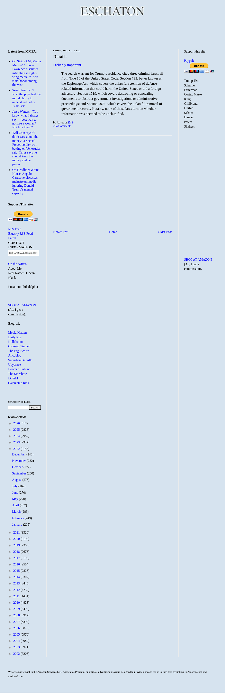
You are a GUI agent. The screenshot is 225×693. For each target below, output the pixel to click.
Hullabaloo (15, 341)
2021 (17, 532)
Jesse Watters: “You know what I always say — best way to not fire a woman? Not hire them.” (25, 119)
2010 (17, 602)
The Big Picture (18, 351)
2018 (17, 551)
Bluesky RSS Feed (20, 233)
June (15, 492)
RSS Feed (14, 229)
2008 (17, 615)
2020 (17, 538)
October (18, 467)
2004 (17, 641)
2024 (17, 436)
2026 (17, 423)
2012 (17, 590)
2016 (17, 564)
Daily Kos (14, 337)
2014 (17, 577)
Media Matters (17, 332)
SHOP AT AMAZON (22, 305)
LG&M (13, 378)
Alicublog (14, 355)
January (17, 524)
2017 (17, 558)
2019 (17, 545)
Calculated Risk (18, 383)
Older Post (165, 232)
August (17, 479)
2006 (17, 628)
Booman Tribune (19, 369)
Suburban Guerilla (20, 360)
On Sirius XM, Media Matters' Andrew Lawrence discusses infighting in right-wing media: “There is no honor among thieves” (26, 72)
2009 (17, 609)
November (19, 460)
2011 (16, 596)
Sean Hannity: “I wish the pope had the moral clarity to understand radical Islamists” (26, 98)
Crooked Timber (19, 346)
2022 (17, 449)
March (16, 511)
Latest (12, 238)
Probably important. (67, 65)
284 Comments (62, 126)
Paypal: (189, 60)
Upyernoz (14, 364)
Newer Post (60, 232)
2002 (17, 653)
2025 (17, 429)
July (15, 486)
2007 (17, 621)
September (19, 473)
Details (59, 56)
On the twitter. (17, 264)
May (15, 499)
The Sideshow (17, 374)
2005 (17, 634)
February (18, 518)
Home (113, 232)
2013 (17, 583)
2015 (17, 570)
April (16, 505)
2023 (17, 442)
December (19, 454)
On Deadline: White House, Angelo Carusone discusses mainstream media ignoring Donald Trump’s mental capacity (25, 181)
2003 (17, 647)
